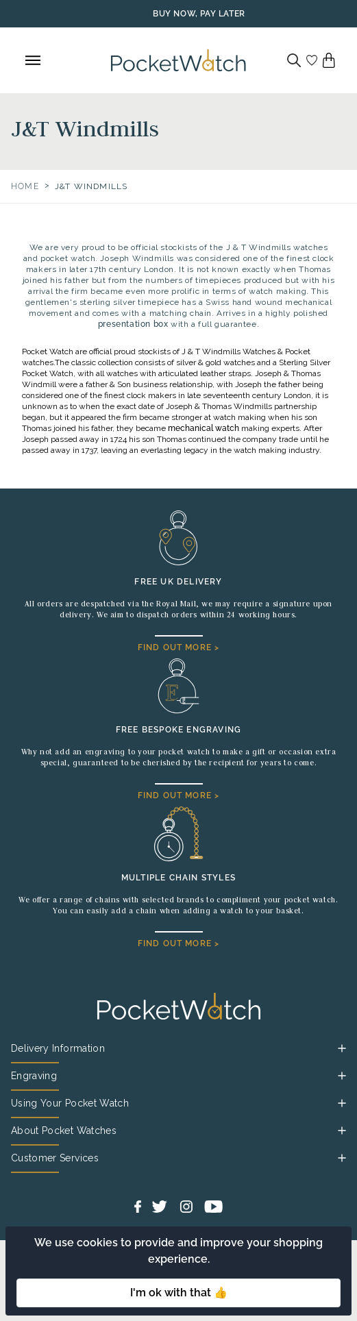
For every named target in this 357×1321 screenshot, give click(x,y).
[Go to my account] (311, 60)
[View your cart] (329, 60)
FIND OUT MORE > (179, 647)
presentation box (133, 324)
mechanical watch (203, 428)
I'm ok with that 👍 (178, 1292)
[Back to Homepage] (178, 60)
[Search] (294, 60)
